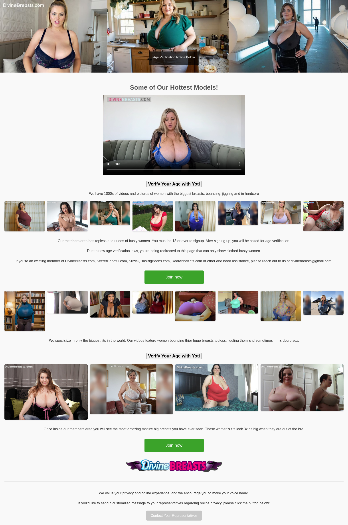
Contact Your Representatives (174, 515)
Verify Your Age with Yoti (174, 184)
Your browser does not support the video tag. (174, 135)
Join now (174, 277)
